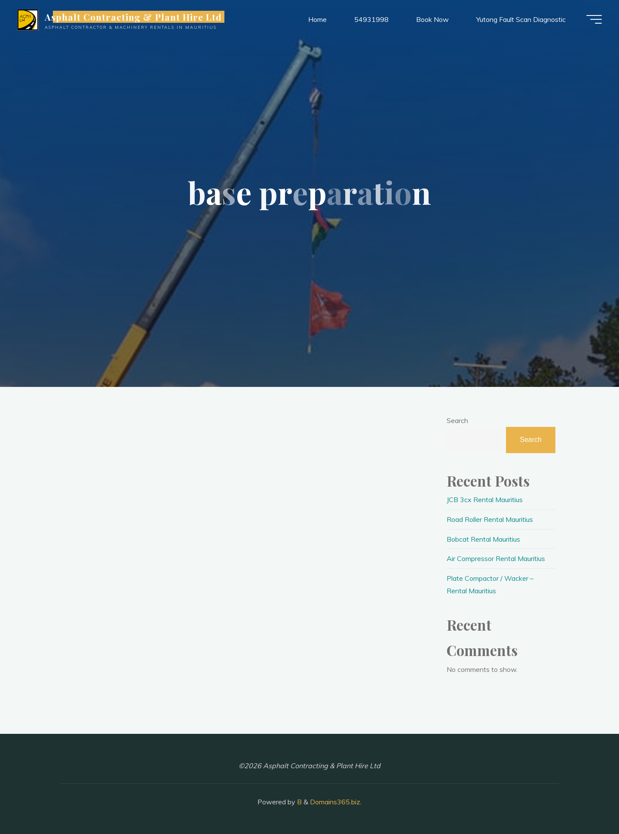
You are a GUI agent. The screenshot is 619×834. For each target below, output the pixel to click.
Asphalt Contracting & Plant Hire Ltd (133, 17)
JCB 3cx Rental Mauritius (485, 499)
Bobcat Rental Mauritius (483, 539)
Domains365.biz (335, 801)
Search (457, 420)
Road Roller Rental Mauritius (490, 519)
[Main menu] (594, 19)
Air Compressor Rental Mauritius (496, 558)
